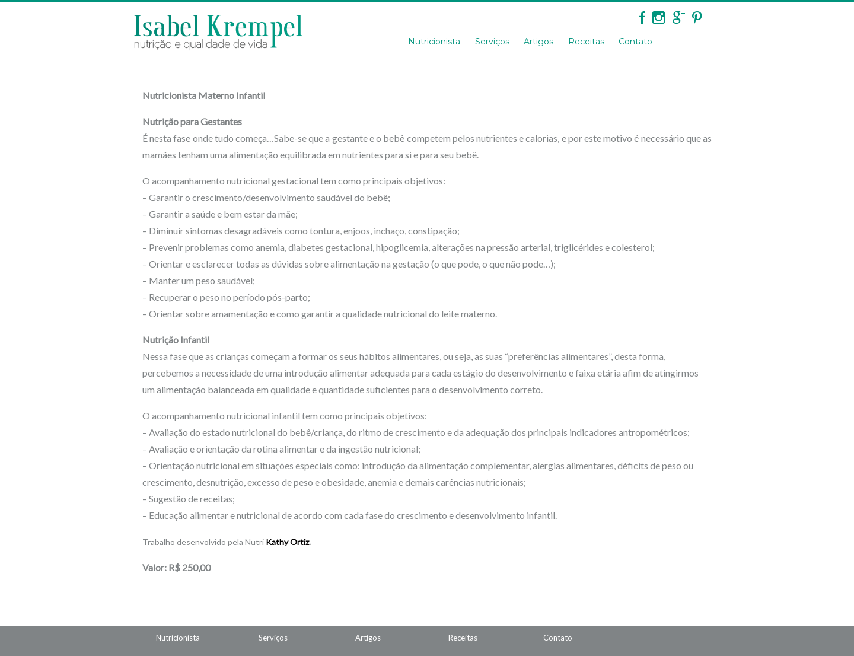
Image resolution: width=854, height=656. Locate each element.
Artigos (538, 41)
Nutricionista (434, 41)
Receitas (586, 41)
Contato (635, 41)
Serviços (492, 41)
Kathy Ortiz (287, 542)
